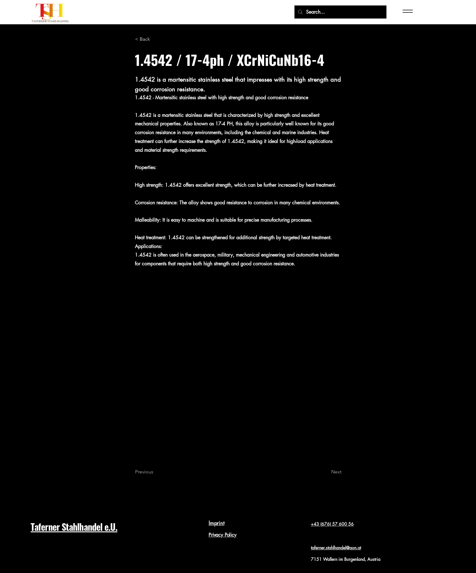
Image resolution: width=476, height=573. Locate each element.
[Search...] (340, 12)
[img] (50, 23)
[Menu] (412, 11)
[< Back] (155, 39)
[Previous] (155, 472)
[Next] (326, 472)
